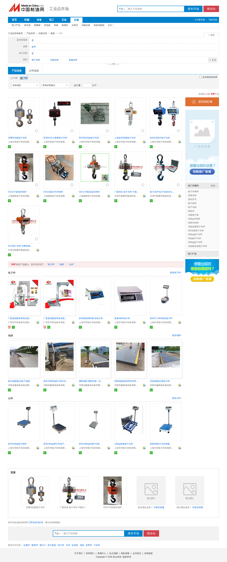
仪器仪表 (42, 33)
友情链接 (148, 553)
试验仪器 (86, 25)
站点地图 (113, 553)
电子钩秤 (192, 203)
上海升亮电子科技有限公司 (20, 141)
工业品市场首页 (15, 33)
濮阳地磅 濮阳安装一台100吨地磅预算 (91, 381)
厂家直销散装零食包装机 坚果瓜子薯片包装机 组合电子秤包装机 (55, 318)
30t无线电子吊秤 (196, 230)
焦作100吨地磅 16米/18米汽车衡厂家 (55, 381)
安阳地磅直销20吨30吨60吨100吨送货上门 (126, 381)
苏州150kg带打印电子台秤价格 (55, 443)
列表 (14, 78)
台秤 (71, 264)
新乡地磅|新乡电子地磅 (19, 381)
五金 (64, 19)
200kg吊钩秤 (194, 218)
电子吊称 (192, 207)
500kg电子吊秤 (195, 234)
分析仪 (75, 25)
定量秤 (26, 545)
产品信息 (17, 70)
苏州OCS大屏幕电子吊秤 (55, 137)
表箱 (56, 25)
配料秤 (35, 545)
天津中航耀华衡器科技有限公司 (126, 196)
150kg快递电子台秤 (123, 443)
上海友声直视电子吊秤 (125, 137)
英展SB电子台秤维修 (160, 443)
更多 (110, 25)
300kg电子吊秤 (195, 242)
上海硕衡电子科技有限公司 (20, 196)
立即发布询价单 (35, 522)
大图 (23, 78)
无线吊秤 (192, 195)
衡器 (53, 33)
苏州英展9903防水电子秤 (91, 318)
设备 (39, 19)
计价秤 (97, 545)
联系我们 (90, 553)
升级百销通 (159, 507)
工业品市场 (59, 9)
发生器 (27, 25)
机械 (26, 19)
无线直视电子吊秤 (196, 226)
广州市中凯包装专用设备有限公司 (20, 322)
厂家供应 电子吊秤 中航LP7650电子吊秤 (126, 191)
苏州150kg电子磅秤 (17, 443)
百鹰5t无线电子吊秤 (17, 137)
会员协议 (137, 553)
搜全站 (211, 8)
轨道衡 (75, 545)
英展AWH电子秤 (122, 318)
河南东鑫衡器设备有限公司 (20, 385)
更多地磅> (177, 335)
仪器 (76, 19)
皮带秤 (89, 545)
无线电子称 (193, 215)
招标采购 (213, 19)
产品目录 (30, 33)
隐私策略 (125, 553)
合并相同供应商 (208, 77)
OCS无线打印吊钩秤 (53, 191)
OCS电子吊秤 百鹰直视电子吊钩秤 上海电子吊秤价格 (20, 246)
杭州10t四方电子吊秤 (160, 137)
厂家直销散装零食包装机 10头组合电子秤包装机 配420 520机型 (20, 318)
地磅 (62, 264)
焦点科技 (117, 556)
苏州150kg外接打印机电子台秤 (91, 443)
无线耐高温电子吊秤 (197, 246)
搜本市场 (193, 8)
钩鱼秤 (191, 211)
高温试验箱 (99, 25)
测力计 (43, 545)
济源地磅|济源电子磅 (160, 381)
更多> (213, 185)
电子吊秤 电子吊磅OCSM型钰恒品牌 (162, 191)
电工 (51, 19)
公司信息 (34, 70)
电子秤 (51, 264)
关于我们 (78, 553)
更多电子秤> (176, 272)
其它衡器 (52, 545)
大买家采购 (199, 19)
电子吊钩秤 (193, 191)
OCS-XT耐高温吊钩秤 (89, 191)
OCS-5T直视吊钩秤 (17, 191)
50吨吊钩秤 (193, 222)
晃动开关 (192, 199)
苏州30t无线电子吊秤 (89, 137)
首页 (14, 19)
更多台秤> (177, 398)
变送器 (47, 25)
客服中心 (102, 553)
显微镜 (37, 25)
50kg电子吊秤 (194, 238)
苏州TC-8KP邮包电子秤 (161, 318)
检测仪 (65, 25)
